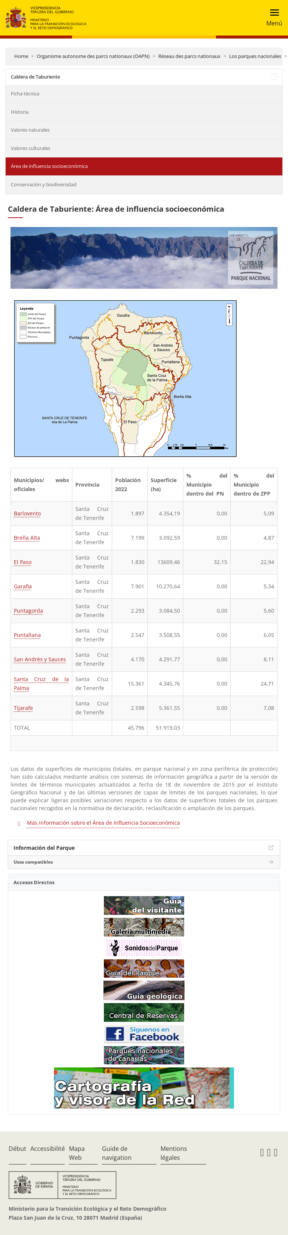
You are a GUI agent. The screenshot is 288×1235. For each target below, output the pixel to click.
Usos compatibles (33, 862)
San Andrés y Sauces (40, 659)
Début (17, 1148)
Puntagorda (28, 610)
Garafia (23, 586)
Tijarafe (23, 707)
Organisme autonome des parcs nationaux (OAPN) (93, 56)
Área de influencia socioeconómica (49, 166)
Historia (19, 111)
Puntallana (27, 634)
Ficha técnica (25, 93)
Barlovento (27, 513)
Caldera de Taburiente (35, 76)
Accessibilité (47, 1148)
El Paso (23, 562)
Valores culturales (30, 148)
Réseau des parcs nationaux (189, 56)
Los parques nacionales (255, 56)
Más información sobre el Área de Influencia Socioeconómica (103, 822)
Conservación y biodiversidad (43, 184)
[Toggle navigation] (272, 18)
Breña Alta (27, 537)
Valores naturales (30, 129)
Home (21, 56)
